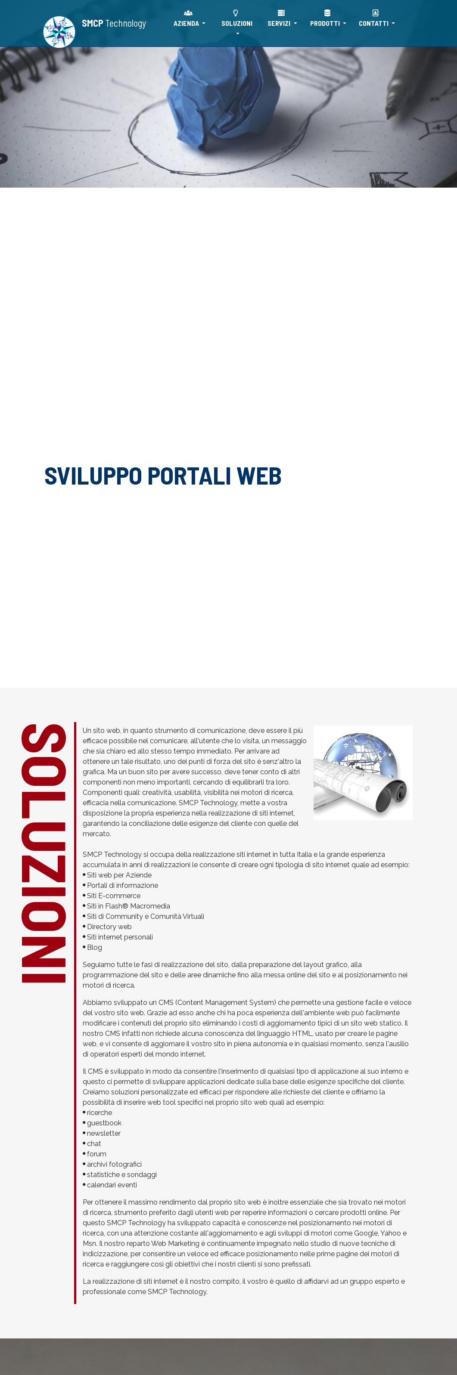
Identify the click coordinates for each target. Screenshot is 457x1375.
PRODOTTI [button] (325, 18)
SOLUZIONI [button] (236, 18)
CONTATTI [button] (374, 18)
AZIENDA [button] (187, 18)
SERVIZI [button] (279, 18)
